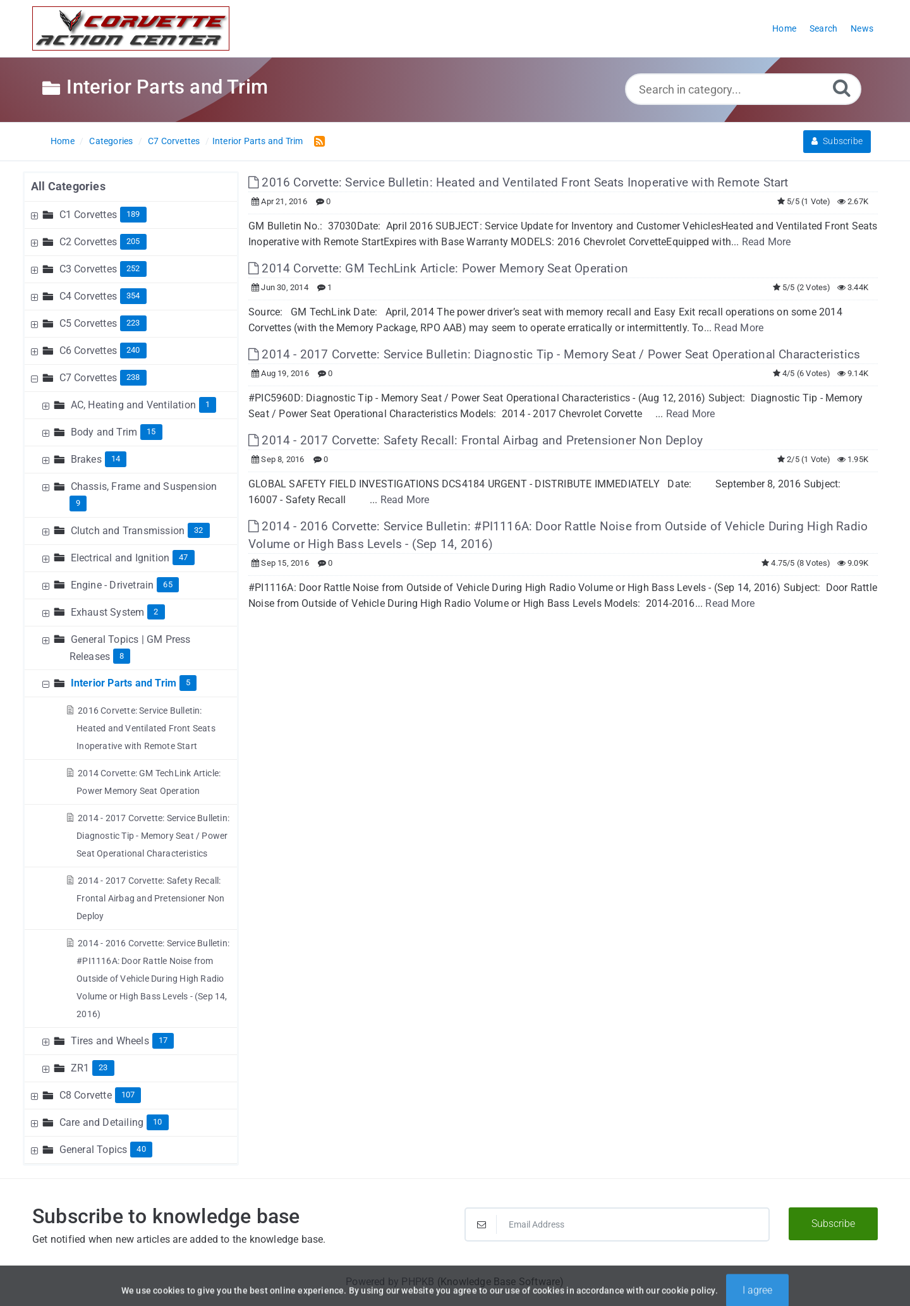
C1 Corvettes (88, 215)
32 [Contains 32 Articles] (198, 530)
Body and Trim (104, 432)
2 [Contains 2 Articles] (156, 611)
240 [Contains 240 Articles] (133, 350)
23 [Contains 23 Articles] (103, 1067)
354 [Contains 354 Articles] (133, 295)
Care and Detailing (101, 1122)
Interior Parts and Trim (257, 141)
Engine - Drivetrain (112, 585)
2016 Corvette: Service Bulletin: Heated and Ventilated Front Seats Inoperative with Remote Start (145, 728)
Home (63, 141)
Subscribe (837, 141)
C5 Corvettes (88, 323)
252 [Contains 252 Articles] (133, 268)
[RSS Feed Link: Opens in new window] (317, 141)
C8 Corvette (85, 1095)
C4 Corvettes (88, 296)
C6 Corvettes (88, 351)
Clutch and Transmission (128, 531)
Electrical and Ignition (120, 558)
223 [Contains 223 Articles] (133, 322)
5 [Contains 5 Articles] (188, 682)
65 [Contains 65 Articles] (167, 584)
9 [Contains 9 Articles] (78, 503)
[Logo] (130, 28)
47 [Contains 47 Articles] (183, 557)
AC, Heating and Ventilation (133, 405)
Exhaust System (108, 612)
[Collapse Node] (36, 378)
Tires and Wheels (110, 1041)
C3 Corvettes (88, 269)
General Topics (93, 1150)
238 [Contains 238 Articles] (133, 377)
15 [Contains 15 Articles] (151, 431)
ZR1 (80, 1068)
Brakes (86, 459)
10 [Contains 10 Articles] (157, 1121)
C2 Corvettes (88, 242)
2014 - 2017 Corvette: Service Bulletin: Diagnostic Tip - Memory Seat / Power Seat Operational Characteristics (152, 835)
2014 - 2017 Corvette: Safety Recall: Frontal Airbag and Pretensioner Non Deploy (150, 898)
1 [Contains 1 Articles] (207, 404)
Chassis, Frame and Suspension (144, 486)
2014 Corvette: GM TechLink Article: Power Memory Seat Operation (438, 268)
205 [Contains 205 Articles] (133, 241)
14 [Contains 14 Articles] (115, 458)
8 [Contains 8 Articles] (121, 656)
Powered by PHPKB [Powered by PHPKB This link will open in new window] (390, 1282)
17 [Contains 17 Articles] (163, 1040)
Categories (111, 141)
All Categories (68, 186)
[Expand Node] (36, 215)
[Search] (841, 87)
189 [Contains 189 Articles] (133, 214)
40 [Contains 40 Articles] (140, 1149)
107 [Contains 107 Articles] (128, 1094)
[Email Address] (617, 1224)
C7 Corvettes (174, 141)
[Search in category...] (743, 89)
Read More (766, 242)
